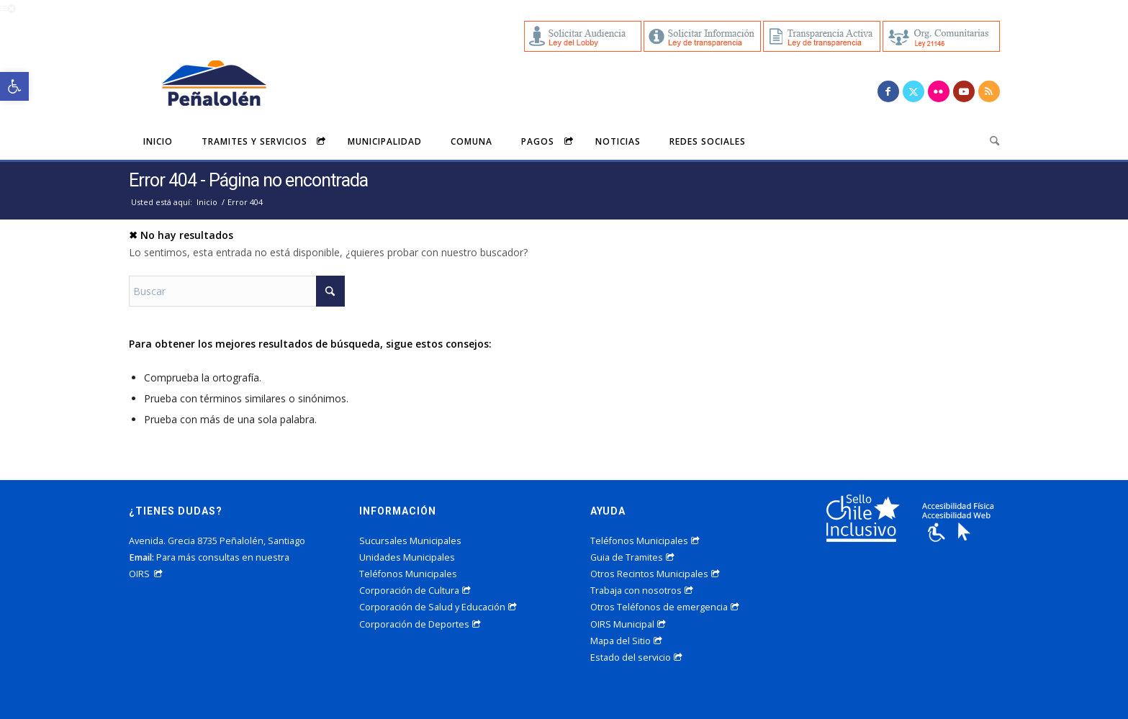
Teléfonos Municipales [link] (408, 574)
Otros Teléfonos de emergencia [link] (664, 607)
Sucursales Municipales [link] (410, 541)
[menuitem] (158, 141)
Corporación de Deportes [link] (420, 624)
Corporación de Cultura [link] (415, 590)
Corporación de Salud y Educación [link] (438, 607)
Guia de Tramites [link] (632, 557)
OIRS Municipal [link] (628, 624)
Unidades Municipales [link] (407, 557)
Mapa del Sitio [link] (626, 641)
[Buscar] (237, 291)
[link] (14, 86)
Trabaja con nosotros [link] (641, 590)
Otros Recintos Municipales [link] (655, 574)
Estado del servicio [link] (636, 657)
